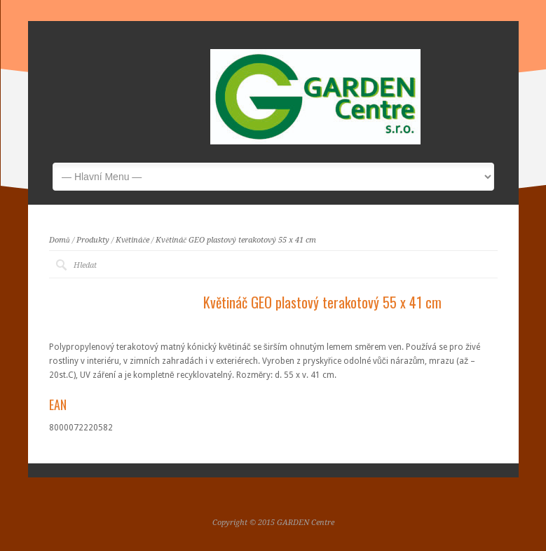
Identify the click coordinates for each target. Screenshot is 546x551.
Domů (59, 240)
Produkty (92, 240)
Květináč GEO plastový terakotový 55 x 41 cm (236, 240)
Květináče (133, 240)
